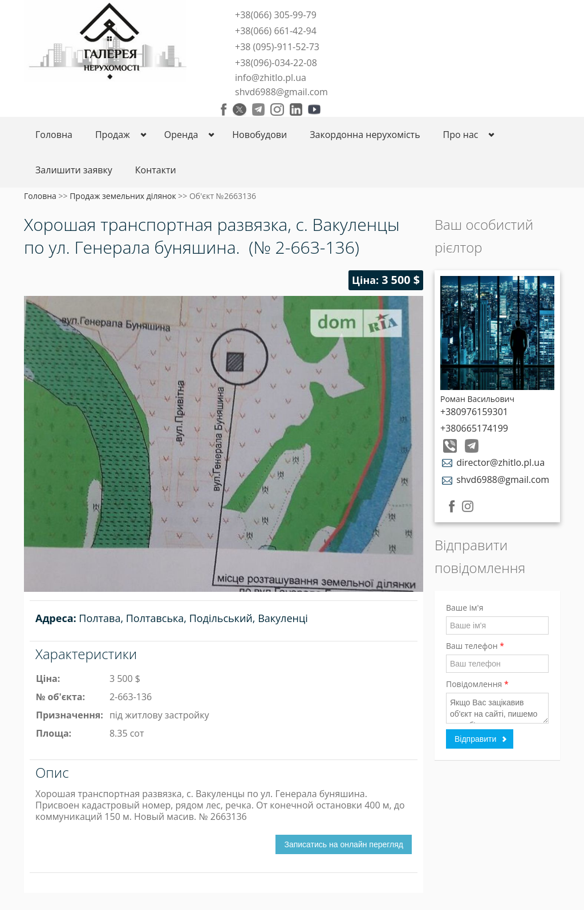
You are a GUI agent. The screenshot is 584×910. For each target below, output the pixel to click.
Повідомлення (477, 684)
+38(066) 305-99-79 (276, 15)
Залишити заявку (73, 170)
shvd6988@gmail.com (281, 92)
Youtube (314, 109)
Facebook (224, 109)
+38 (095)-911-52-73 (277, 46)
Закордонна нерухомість (365, 134)
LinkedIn (296, 109)
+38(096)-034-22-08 (276, 62)
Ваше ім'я (464, 607)
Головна (53, 134)
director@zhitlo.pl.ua (492, 462)
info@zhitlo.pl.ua (270, 77)
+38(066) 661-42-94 (276, 31)
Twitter (239, 109)
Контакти (155, 170)
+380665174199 (474, 428)
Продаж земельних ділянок (123, 195)
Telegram (258, 109)
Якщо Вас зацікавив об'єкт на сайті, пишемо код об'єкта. (497, 708)
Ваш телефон (475, 645)
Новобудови (259, 134)
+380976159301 (474, 411)
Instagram (277, 109)
